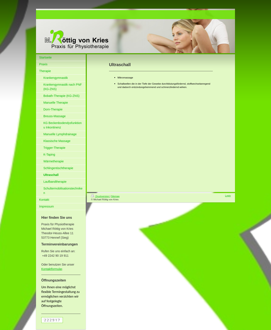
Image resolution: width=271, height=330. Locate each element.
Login (228, 195)
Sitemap (115, 196)
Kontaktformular (51, 269)
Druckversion (100, 196)
